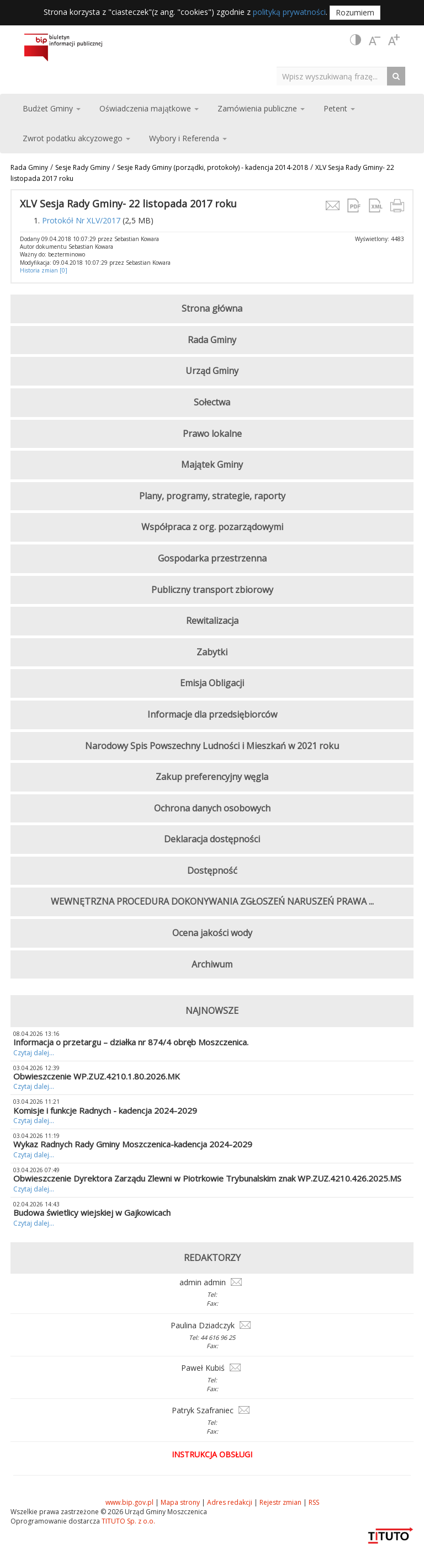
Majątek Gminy (212, 464)
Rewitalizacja (212, 620)
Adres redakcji (229, 1502)
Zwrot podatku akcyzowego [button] (76, 138)
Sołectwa (212, 402)
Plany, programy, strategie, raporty (212, 496)
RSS (314, 1502)
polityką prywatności (289, 12)
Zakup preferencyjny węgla (212, 777)
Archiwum (212, 964)
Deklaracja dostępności (212, 839)
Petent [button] (339, 108)
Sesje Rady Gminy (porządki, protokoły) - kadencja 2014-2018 (212, 167)
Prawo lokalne (212, 434)
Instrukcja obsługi (212, 1454)
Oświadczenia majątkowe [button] (149, 108)
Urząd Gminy (212, 371)
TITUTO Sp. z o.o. (127, 1521)
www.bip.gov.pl (129, 1502)
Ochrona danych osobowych (212, 808)
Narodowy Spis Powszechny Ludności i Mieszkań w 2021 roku (212, 746)
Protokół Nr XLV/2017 (81, 220)
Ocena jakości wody (212, 933)
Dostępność (212, 870)
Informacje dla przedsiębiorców (212, 714)
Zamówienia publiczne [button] (261, 108)
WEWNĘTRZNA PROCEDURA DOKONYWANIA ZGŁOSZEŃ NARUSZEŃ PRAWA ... (212, 901)
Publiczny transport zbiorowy (212, 590)
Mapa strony (180, 1502)
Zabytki (212, 652)
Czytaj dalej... (33, 1052)
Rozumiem (355, 12)
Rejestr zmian (280, 1502)
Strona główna (212, 308)
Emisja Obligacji (212, 683)
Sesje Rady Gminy (82, 167)
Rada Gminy (29, 167)
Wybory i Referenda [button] (188, 138)
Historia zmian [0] (43, 270)
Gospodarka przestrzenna (212, 558)
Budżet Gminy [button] (52, 108)
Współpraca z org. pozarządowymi (212, 527)
